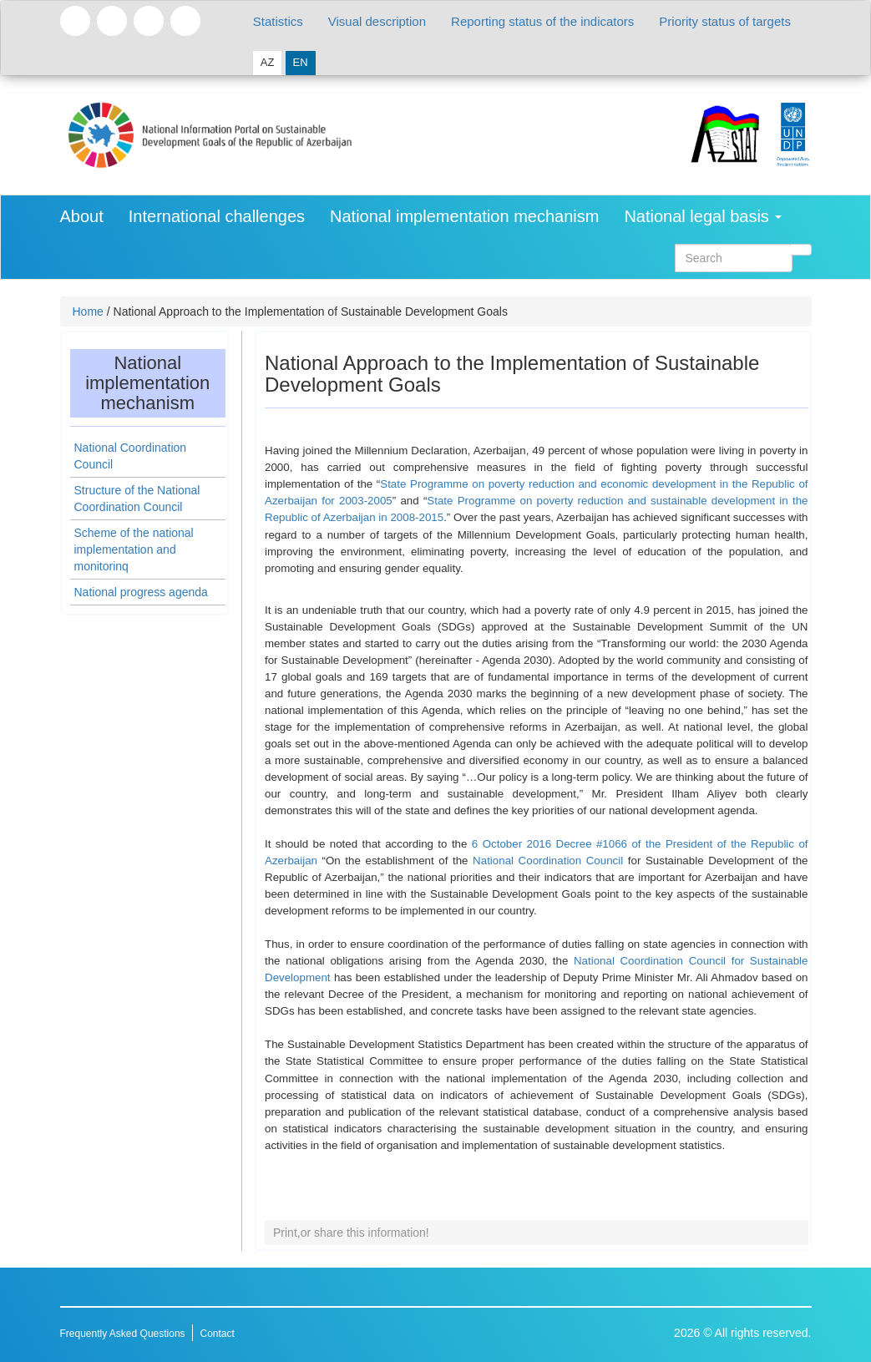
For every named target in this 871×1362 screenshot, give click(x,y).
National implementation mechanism (464, 216)
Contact (217, 1333)
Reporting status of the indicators (542, 21)
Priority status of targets (725, 21)
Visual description (377, 21)
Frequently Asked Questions (122, 1333)
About (82, 216)
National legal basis (703, 216)
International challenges (217, 216)
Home (88, 311)
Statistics (278, 21)
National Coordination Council (550, 860)
